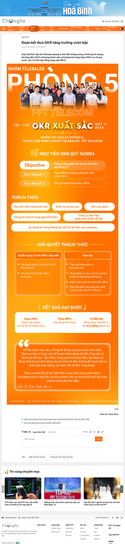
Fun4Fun (83, 526)
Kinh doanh (10, 28)
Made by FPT (55, 526)
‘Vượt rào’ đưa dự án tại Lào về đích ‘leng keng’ (42, 423)
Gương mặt (69, 523)
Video (96, 523)
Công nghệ (21, 28)
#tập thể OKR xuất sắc (37, 452)
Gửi (98, 439)
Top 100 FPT (114, 529)
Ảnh (95, 526)
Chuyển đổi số (56, 523)
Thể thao (51, 28)
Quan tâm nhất (39, 432)
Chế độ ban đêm (115, 28)
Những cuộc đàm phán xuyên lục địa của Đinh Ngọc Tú (62, 498)
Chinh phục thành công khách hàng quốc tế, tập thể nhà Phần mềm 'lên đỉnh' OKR (56, 419)
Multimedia (63, 28)
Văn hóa (42, 28)
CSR (105, 28)
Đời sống (69, 526)
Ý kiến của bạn (62, 439)
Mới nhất (51, 432)
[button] (121, 484)
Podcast (97, 530)
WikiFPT (97, 534)
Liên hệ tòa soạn (9, 512)
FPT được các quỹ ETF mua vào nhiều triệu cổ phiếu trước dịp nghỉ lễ (21, 498)
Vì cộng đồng (84, 530)
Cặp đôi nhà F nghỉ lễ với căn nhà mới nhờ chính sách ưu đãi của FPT (102, 498)
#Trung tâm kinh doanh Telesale (61, 452)
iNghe (97, 28)
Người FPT (32, 28)
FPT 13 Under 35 (76, 28)
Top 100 (87, 28)
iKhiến (82, 523)
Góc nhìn (69, 530)
